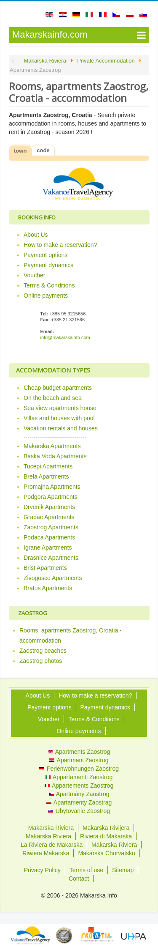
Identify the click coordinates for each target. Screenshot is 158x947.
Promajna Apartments (52, 486)
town (20, 151)
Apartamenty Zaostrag (79, 802)
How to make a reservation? (60, 244)
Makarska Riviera (51, 827)
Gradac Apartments (49, 517)
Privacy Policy (42, 870)
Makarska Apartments (52, 446)
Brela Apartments (46, 476)
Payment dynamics (48, 265)
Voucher (34, 275)
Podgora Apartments (51, 496)
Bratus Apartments (48, 588)
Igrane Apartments (48, 547)
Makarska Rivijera (106, 827)
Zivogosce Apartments (53, 578)
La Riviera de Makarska (52, 844)
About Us (36, 234)
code (43, 150)
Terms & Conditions (49, 285)
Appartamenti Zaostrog (79, 777)
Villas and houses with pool (59, 418)
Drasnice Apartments (51, 557)
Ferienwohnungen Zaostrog (79, 768)
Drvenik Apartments (49, 507)
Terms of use (86, 870)
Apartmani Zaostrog (78, 760)
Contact (79, 878)
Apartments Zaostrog (79, 751)
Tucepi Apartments (48, 466)
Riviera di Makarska (106, 836)
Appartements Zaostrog (79, 785)
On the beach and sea (53, 397)
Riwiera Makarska (45, 853)
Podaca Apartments (49, 537)
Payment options (45, 255)
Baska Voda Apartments (55, 456)
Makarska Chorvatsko (106, 853)
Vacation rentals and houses (61, 428)
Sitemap (123, 870)
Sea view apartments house (60, 408)
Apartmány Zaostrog (79, 794)
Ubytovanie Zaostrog (79, 810)
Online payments (46, 295)
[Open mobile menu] (79, 35)
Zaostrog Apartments (51, 527)
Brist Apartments (45, 567)
